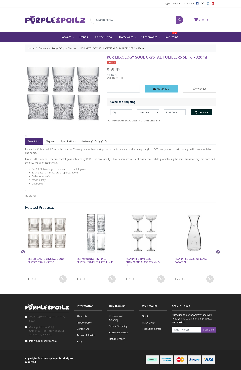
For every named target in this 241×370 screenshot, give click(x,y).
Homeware (126, 37)
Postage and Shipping (116, 318)
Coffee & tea (103, 37)
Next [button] (217, 251)
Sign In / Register (173, 3)
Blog (79, 341)
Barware (66, 37)
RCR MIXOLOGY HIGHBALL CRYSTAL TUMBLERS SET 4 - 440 (95, 260)
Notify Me (161, 88)
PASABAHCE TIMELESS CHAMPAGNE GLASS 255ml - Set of (144, 262)
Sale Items (171, 35)
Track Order (148, 322)
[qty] (121, 112)
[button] (199, 88)
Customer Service (118, 332)
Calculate (201, 112)
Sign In (145, 316)
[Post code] (175, 112)
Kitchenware (149, 37)
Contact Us (83, 328)
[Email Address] (187, 330)
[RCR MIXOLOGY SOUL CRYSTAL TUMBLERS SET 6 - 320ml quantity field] (123, 88)
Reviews (94, 141)
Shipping (50, 141)
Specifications (68, 141)
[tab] (34, 141)
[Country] (148, 112)
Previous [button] (22, 251)
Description (34, 141)
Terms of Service (86, 335)
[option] (26, 136)
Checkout (189, 3)
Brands (84, 37)
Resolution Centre (151, 328)
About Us (82, 316)
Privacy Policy (84, 322)
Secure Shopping (118, 326)
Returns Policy (117, 338)
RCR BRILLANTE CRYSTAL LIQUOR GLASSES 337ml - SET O (46, 260)
